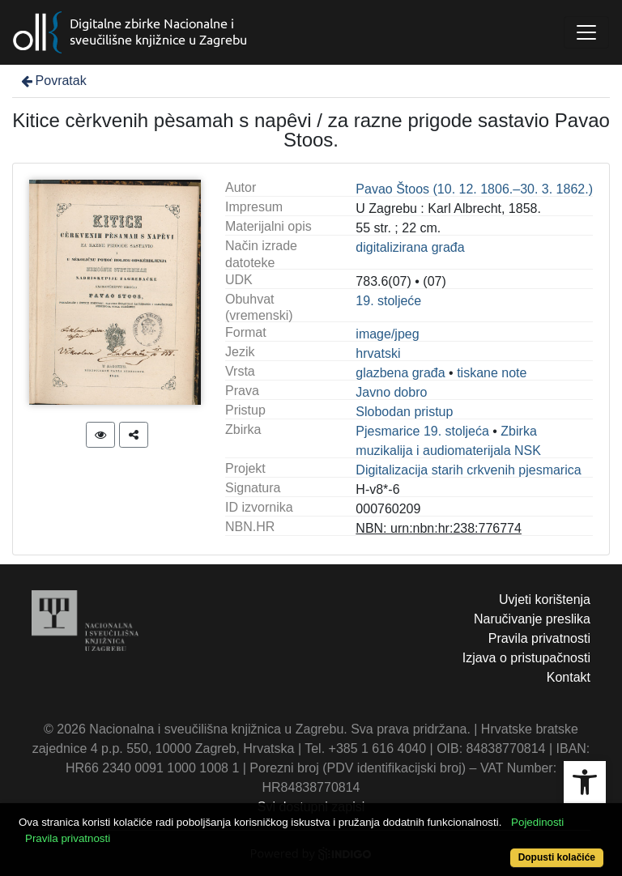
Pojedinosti (537, 822)
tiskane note (491, 373)
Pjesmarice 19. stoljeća (422, 431)
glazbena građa (400, 373)
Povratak (53, 80)
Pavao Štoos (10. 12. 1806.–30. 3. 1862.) (474, 189)
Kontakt (568, 677)
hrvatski (378, 353)
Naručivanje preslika (532, 619)
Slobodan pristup (404, 412)
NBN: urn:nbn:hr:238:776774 (439, 528)
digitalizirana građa (410, 247)
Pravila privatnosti (539, 638)
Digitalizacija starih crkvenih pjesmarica (468, 470)
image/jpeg (387, 334)
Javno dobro (391, 392)
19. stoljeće (388, 301)
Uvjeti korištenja (544, 599)
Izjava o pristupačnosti (526, 658)
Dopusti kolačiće (556, 857)
